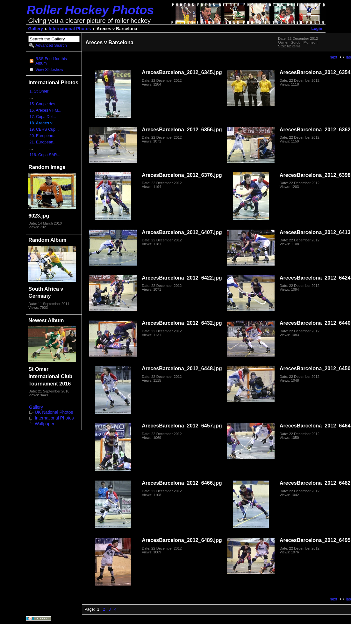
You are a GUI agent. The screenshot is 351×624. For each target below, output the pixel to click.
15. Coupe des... (44, 104)
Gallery (35, 28)
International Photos (70, 28)
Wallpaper (44, 423)
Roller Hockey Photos (90, 10)
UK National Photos (54, 412)
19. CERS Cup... (44, 129)
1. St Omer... (40, 91)
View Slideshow (49, 69)
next (333, 57)
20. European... (42, 136)
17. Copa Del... (42, 116)
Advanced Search (51, 45)
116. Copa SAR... (44, 155)
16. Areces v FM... (45, 110)
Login (317, 28)
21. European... (42, 142)
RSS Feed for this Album (51, 61)
